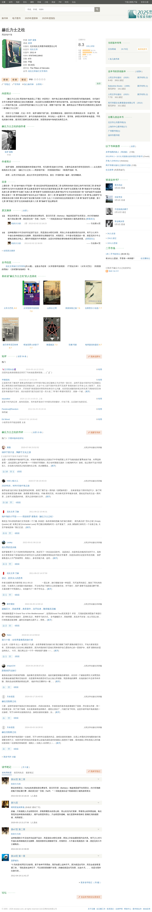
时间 (66, 2)
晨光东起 (118, 185)
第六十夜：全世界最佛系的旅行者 (17, 640)
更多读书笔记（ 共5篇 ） (91, 882)
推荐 (99, 83)
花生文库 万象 (13, 512)
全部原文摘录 (9, 251)
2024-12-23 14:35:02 (29, 399)
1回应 (19, 471)
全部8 (138, 71)
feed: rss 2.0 (113, 271)
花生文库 (34, 49)
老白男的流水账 (9, 547)
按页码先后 (19, 773)
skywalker (6, 399)
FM (60, 2)
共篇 (25, 767)
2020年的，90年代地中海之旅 (16, 485)
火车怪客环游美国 (31, 308)
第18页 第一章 (18, 856)
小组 (46, 2)
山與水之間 (52, 308)
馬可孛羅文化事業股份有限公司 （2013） (126, 103)
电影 (18, 2)
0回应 (18, 502)
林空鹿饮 (11, 604)
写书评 (17, 84)
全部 (25, 210)
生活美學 (109, 170)
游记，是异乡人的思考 (12, 578)
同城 (39, 2)
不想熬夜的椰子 (121, 209)
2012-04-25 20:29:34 (37, 409)
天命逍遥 (11, 696)
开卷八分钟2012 (113, 161)
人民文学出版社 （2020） (119, 77)
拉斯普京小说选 (92, 308)
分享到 (39, 84)
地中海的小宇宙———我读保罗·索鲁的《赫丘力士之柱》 (28, 516)
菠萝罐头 (15, 860)
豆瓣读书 (12, 10)
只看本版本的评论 (16, 438)
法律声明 (119, 909)
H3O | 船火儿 (12, 481)
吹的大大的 (16, 223)
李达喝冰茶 (119, 221)
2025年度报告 (48, 18)
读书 (10, 2)
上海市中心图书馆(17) (117, 127)
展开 (88, 391)
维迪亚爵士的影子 (31, 345)
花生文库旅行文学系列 (37, 71)
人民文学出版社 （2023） (119, 94)
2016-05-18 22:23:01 (35, 369)
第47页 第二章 (18, 829)
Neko (9, 635)
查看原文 (90, 219)
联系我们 (110, 909)
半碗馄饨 (6, 380)
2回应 (17, 656)
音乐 (25, 2)
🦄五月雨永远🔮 (9, 369)
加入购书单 (29, 84)
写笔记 (7, 84)
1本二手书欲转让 (113, 254)
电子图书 (16, 18)
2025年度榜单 (31, 18)
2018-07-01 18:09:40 (28, 419)
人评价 (90, 46)
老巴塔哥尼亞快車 (10, 345)
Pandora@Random (10, 409)
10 (6, 502)
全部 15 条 (37, 432)
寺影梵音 (118, 197)
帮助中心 (127, 909)
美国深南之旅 (71, 308)
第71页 (14, 802)
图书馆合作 (137, 909)
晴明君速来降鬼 (17, 807)
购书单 (5, 18)
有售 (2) (142, 77)
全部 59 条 (22, 356)
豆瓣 (3, 2)
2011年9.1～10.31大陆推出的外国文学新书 (124, 156)
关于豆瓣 (91, 909)
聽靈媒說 (50, 345)
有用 (100, 369)
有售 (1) (142, 86)
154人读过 (111, 238)
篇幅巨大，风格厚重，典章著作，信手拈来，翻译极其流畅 (29, 609)
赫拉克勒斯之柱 (9, 701)
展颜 (9, 447)
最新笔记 (30, 773)
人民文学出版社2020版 (93, 447)
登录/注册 (144, 2)
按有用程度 (7, 773)
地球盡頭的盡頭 (92, 345)
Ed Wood (6, 419)
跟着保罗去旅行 (9, 670)
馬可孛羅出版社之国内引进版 (118, 165)
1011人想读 (112, 243)
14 (6, 471)
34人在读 (111, 233)
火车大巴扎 (9, 308)
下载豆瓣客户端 (131, 2)
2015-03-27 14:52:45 (28, 380)
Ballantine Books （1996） (119, 86)
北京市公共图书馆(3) (117, 122)
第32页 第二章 (18, 779)
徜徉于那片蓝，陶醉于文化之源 (16, 452)
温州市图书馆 (114, 135)
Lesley (9, 542)
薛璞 (30, 43)
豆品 (74, 2)
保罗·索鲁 (32, 40)
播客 (32, 2)
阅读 (53, 2)
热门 (4, 362)
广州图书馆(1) (114, 131)
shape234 (11, 666)
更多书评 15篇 (9, 757)
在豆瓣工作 (100, 909)
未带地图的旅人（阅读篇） (117, 152)
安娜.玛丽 (73, 345)
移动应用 (146, 909)
